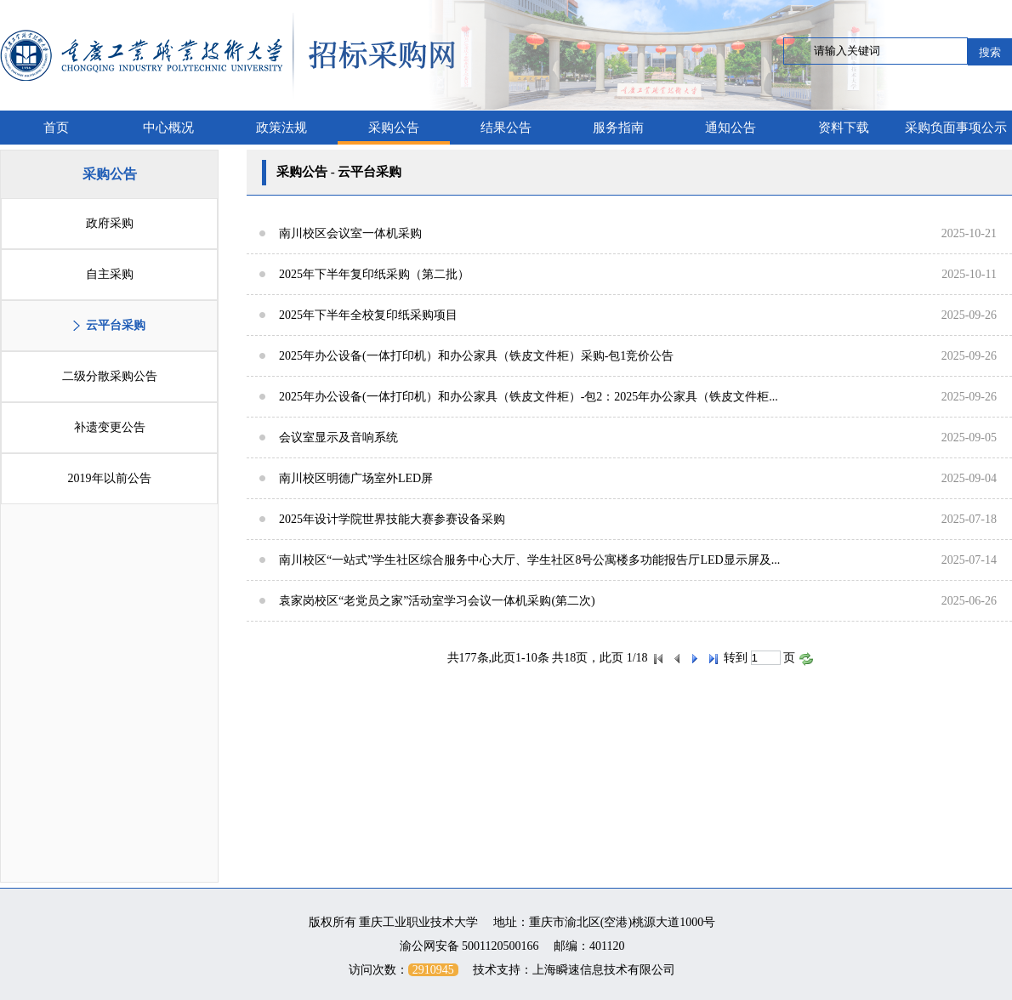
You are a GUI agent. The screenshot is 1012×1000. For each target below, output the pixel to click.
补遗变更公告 (109, 427)
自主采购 (110, 274)
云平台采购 (115, 325)
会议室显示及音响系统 (338, 437)
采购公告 (393, 127)
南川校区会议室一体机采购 (350, 233)
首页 (56, 127)
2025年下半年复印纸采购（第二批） (374, 274)
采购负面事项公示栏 (956, 133)
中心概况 (168, 127)
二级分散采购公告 (109, 376)
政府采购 (110, 223)
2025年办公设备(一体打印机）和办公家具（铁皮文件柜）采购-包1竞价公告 (476, 355)
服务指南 (618, 127)
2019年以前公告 (109, 478)
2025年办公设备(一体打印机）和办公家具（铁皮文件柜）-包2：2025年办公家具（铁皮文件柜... (528, 396)
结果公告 (506, 127)
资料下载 (843, 127)
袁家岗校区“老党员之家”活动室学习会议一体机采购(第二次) (437, 600)
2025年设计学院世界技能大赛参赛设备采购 (392, 519)
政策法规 (281, 127)
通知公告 (730, 127)
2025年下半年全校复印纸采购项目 (368, 315)
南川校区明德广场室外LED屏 (356, 478)
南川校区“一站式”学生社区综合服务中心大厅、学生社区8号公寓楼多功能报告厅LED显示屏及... (529, 560)
